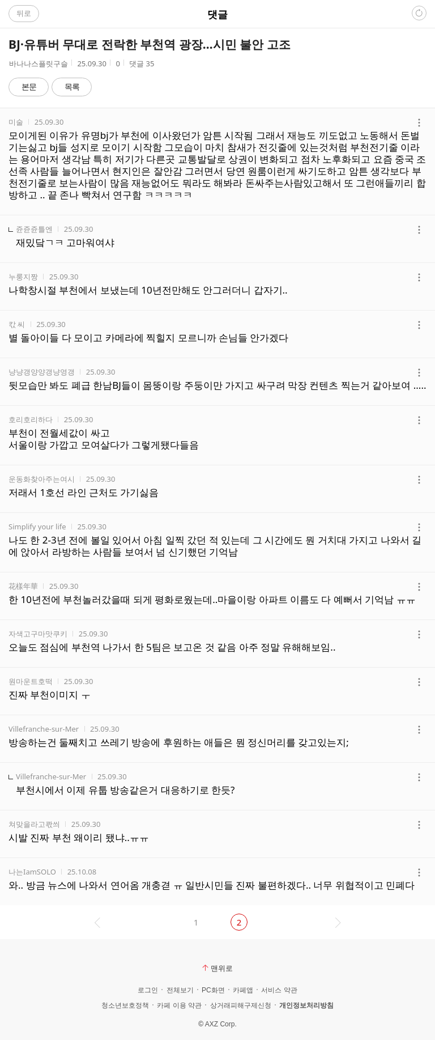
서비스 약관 (279, 990)
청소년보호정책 (125, 1005)
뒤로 (23, 13)
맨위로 (217, 968)
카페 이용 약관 (179, 1005)
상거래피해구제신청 (240, 1005)
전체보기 (180, 990)
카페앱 (243, 990)
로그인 (148, 990)
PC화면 (213, 990)
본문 (29, 86)
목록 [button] (72, 86)
